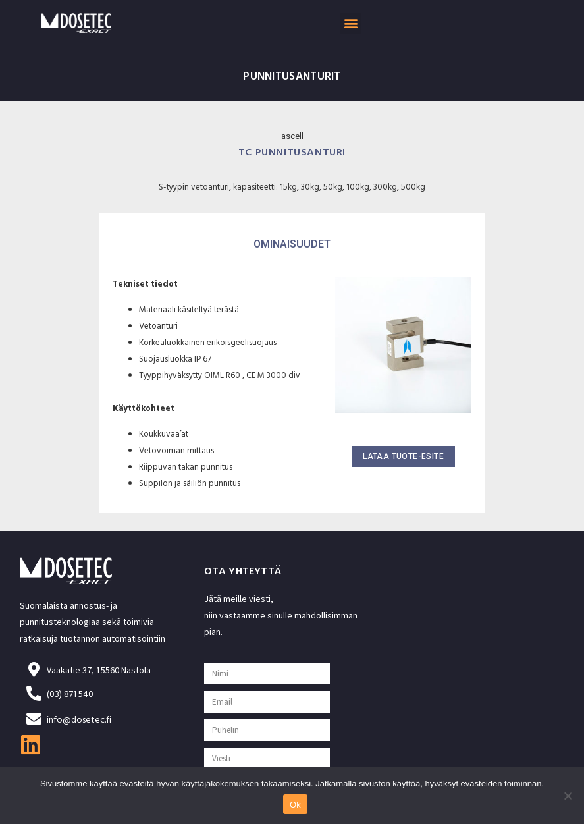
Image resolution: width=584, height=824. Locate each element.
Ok (295, 805)
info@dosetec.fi (79, 721)
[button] (350, 23)
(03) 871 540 (70, 695)
